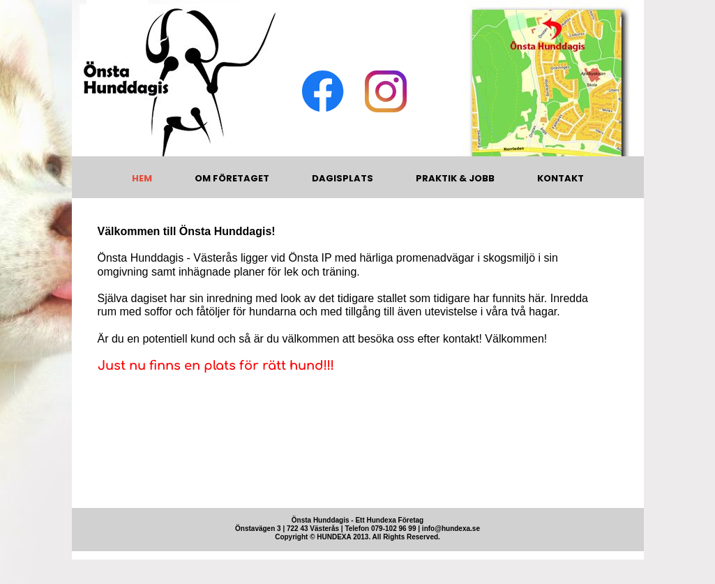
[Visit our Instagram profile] (386, 91)
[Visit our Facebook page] (323, 91)
